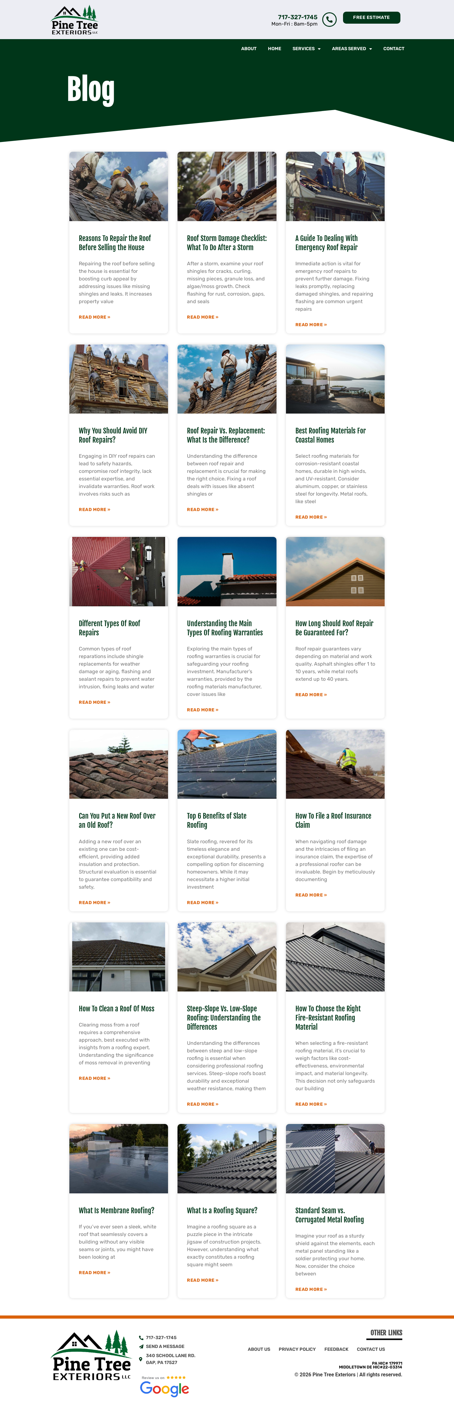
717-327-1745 (297, 17)
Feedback (336, 1349)
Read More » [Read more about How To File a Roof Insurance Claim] (311, 895)
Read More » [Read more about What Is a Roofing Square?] (203, 1280)
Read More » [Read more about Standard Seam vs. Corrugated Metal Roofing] (311, 1289)
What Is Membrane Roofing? (116, 1210)
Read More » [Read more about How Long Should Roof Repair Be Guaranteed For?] (311, 695)
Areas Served (352, 49)
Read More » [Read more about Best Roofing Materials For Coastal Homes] (311, 517)
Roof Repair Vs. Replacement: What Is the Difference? (226, 435)
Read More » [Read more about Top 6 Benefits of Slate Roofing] (203, 903)
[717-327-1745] (329, 19)
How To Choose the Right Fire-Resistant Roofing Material (328, 1018)
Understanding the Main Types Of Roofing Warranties (225, 628)
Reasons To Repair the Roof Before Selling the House (115, 243)
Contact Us (371, 1349)
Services (307, 49)
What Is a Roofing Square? (222, 1210)
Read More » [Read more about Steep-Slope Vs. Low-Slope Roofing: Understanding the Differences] (203, 1104)
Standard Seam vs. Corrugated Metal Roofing (329, 1215)
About (249, 48)
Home (274, 48)
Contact (394, 48)
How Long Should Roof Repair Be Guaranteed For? (334, 628)
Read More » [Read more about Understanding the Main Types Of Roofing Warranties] (203, 710)
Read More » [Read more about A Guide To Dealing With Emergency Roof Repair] (311, 325)
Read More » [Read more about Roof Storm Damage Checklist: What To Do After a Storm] (203, 317)
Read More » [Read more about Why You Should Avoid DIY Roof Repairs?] (95, 510)
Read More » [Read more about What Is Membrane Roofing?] (95, 1273)
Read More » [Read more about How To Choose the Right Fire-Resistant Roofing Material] (311, 1104)
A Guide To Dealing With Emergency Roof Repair (326, 243)
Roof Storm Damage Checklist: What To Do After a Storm (227, 243)
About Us (259, 1349)
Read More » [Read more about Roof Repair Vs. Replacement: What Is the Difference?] (203, 510)
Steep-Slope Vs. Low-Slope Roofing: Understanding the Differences (224, 1018)
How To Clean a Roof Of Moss (116, 1008)
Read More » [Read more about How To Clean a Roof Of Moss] (95, 1078)
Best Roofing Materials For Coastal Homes (330, 435)
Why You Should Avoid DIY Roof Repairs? (113, 435)
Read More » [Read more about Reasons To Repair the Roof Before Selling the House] (95, 317)
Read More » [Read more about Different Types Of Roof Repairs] (95, 702)
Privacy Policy (297, 1349)
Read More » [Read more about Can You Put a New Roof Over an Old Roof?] (95, 903)
